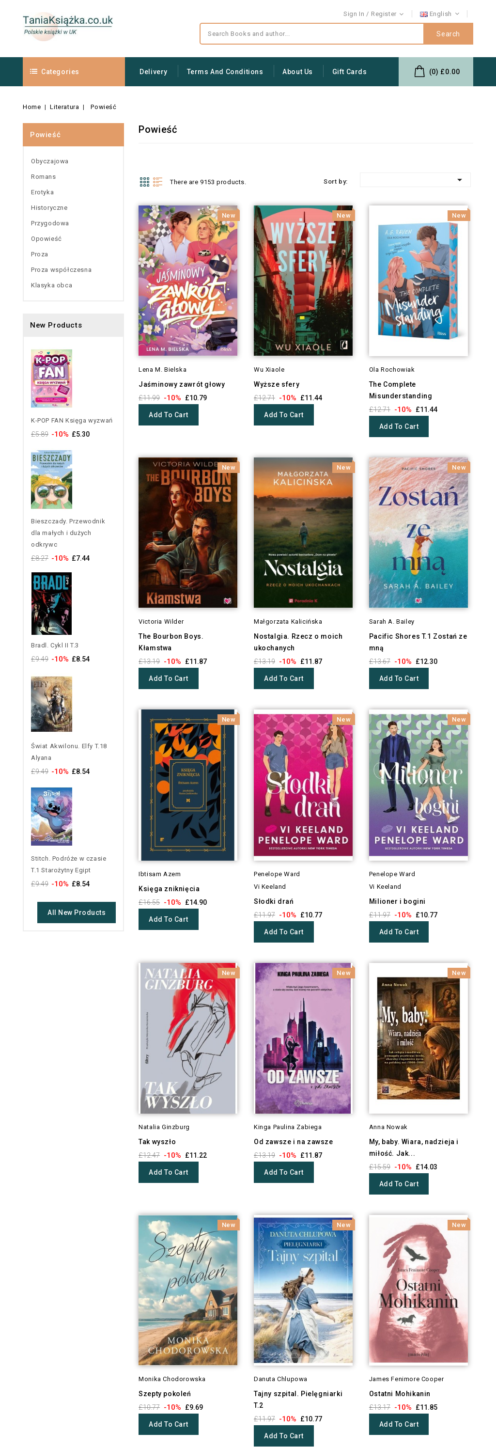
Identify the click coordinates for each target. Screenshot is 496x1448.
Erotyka (42, 192)
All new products (76, 912)
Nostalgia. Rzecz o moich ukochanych (298, 642)
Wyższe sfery (276, 384)
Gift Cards (349, 72)
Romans (43, 176)
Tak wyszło (157, 1142)
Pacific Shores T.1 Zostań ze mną (418, 642)
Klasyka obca (51, 285)
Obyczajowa (50, 161)
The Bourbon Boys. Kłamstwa (171, 642)
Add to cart (168, 415)
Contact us (456, 14)
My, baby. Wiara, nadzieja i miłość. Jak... (414, 1147)
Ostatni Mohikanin (400, 1255)
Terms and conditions (225, 72)
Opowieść (46, 238)
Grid (144, 182)
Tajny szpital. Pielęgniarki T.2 (298, 1399)
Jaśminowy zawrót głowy (182, 384)
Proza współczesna (61, 269)
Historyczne (49, 207)
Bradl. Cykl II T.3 (55, 645)
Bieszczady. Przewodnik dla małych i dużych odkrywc (68, 533)
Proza (39, 254)
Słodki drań (274, 901)
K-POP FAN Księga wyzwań (72, 420)
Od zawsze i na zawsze (293, 1142)
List (158, 182)
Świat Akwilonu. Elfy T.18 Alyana (69, 751)
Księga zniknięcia (169, 889)
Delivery (154, 72)
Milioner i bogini (397, 901)
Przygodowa (50, 223)
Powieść (45, 134)
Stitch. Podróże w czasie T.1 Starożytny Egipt (68, 864)
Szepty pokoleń (165, 1394)
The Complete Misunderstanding (401, 390)
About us (297, 72)
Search (448, 34)
